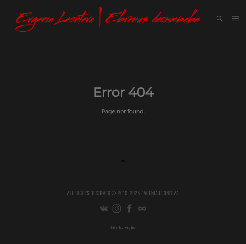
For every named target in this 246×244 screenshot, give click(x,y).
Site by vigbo (122, 227)
